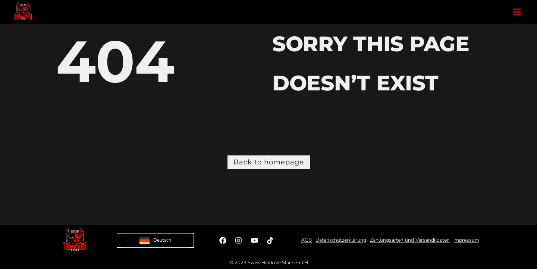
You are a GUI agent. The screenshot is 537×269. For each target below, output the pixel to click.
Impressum (466, 240)
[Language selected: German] (155, 240)
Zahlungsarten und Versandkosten (410, 240)
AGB (306, 240)
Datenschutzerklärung (340, 240)
